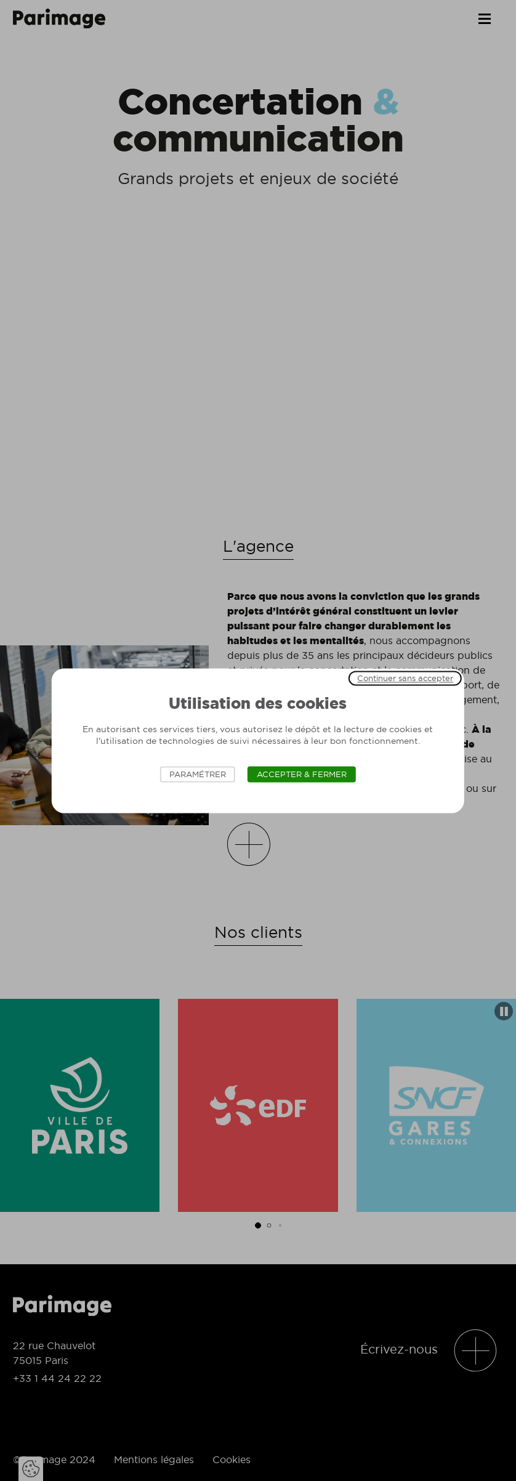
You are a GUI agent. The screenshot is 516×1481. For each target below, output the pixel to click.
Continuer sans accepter (405, 678)
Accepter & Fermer (302, 774)
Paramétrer (197, 774)
